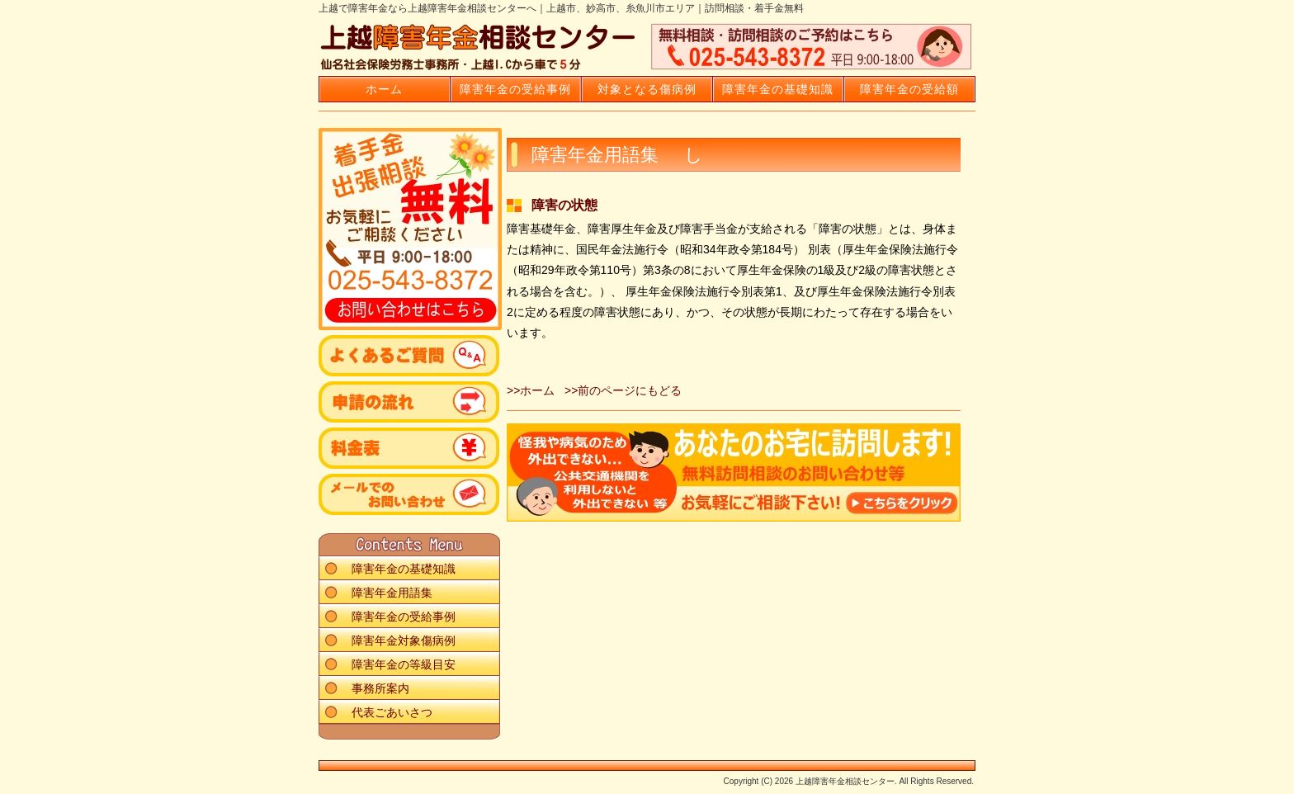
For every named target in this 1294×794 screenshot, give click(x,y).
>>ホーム (531, 390)
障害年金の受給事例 (515, 89)
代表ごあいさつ (392, 712)
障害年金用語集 (392, 592)
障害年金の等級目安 (404, 664)
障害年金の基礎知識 (778, 89)
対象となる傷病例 (647, 89)
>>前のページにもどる (623, 390)
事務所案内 (380, 688)
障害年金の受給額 (909, 89)
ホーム (384, 89)
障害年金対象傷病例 (404, 640)
